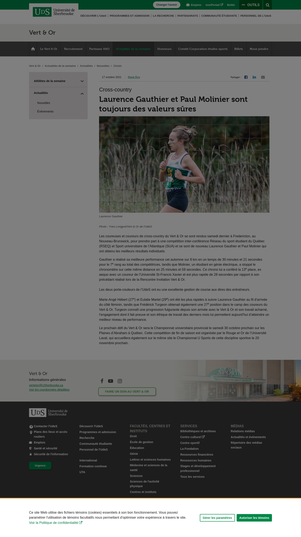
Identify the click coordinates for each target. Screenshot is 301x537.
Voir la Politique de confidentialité (53, 522)
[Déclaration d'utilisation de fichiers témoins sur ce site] (150, 517)
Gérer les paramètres (217, 517)
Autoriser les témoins (254, 517)
